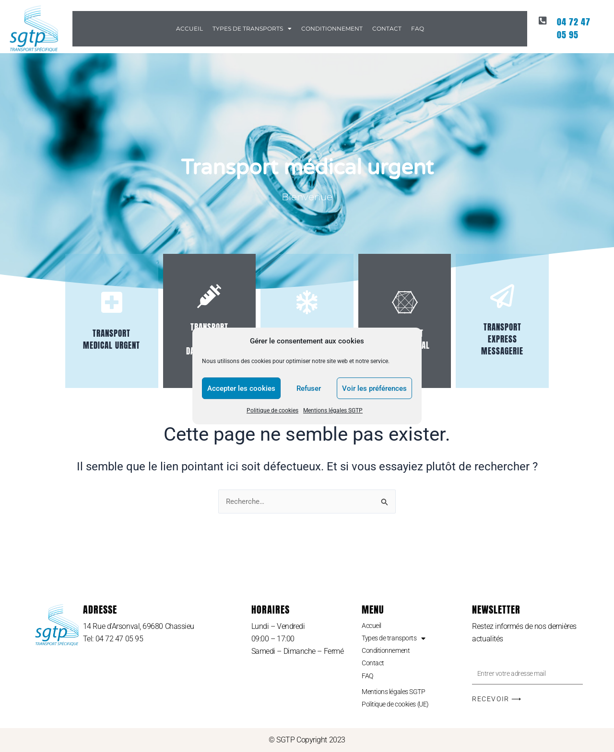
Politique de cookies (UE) (401, 703)
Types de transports (252, 28)
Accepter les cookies (241, 388)
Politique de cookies (272, 411)
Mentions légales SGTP (333, 411)
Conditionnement (332, 28)
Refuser (308, 388)
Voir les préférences (374, 388)
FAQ (417, 28)
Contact (386, 28)
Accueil (189, 28)
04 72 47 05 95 (577, 23)
